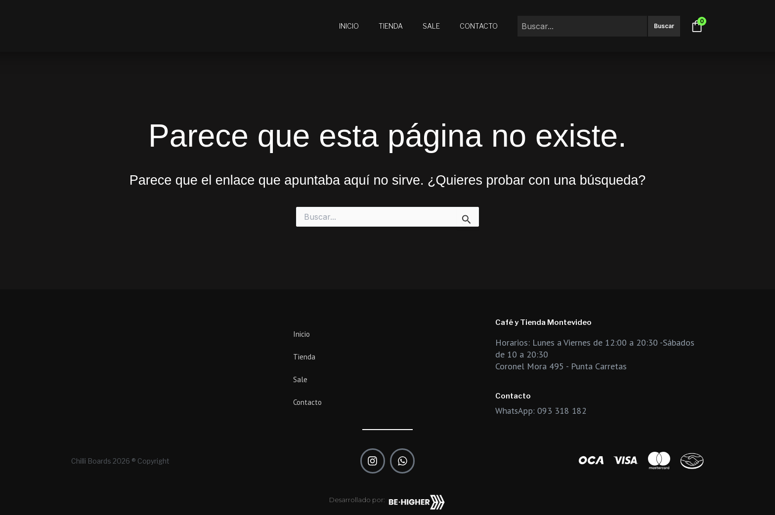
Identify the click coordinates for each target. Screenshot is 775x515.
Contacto (479, 26)
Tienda (391, 26)
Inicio (349, 26)
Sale (431, 26)
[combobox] (582, 26)
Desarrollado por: (357, 500)
